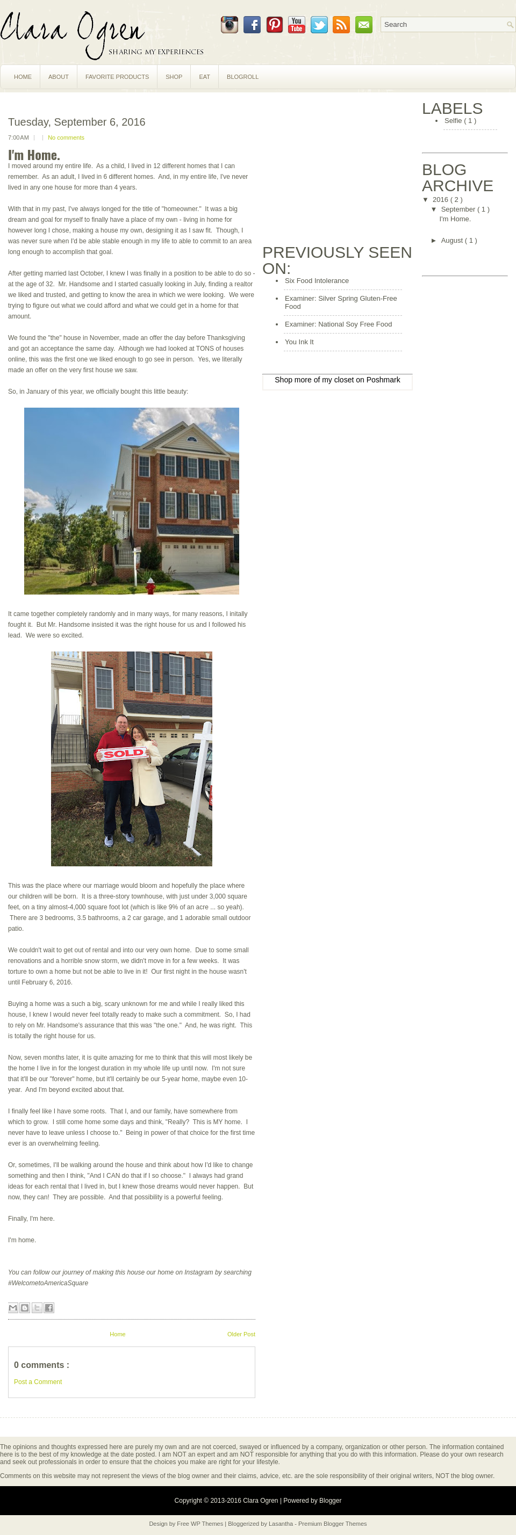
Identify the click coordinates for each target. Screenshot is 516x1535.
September (459, 209)
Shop (174, 77)
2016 (441, 200)
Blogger (330, 1500)
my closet (338, 379)
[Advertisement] (343, 167)
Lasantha (282, 1523)
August (453, 240)
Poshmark (383, 379)
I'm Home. (34, 154)
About (58, 77)
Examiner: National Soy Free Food (338, 324)
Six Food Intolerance (317, 281)
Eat (204, 77)
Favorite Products (117, 77)
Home (23, 77)
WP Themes (208, 1523)
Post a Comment (38, 1382)
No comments (66, 137)
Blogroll (243, 77)
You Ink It (299, 342)
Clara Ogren (261, 1500)
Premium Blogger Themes (332, 1523)
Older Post (241, 1334)
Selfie (454, 121)
